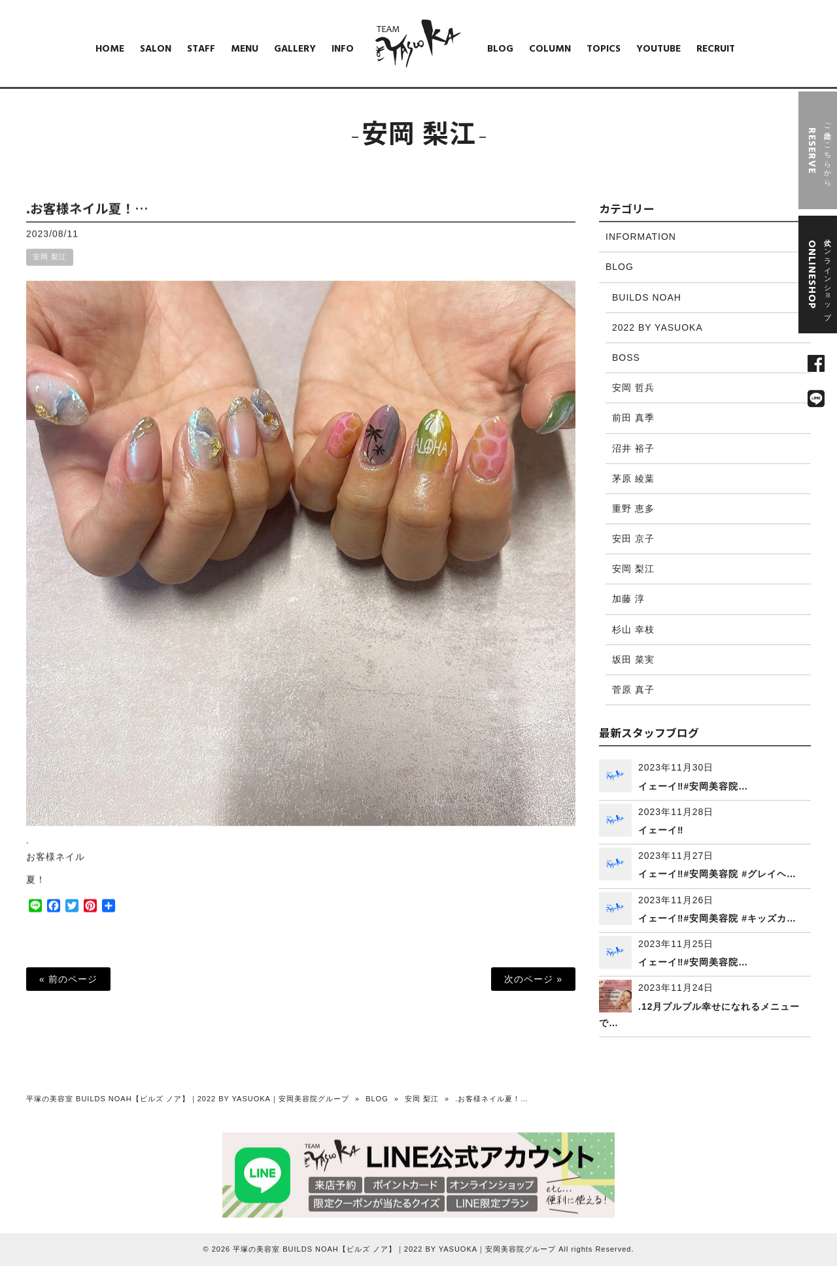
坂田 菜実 (633, 659)
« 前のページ (68, 979)
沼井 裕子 (633, 448)
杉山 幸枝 (633, 629)
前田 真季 (633, 417)
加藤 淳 (628, 598)
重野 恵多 (633, 508)
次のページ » (533, 979)
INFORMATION (641, 236)
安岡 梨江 (50, 269)
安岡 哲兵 (633, 387)
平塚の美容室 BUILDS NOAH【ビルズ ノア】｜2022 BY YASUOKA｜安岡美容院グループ (187, 1099)
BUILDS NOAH (646, 297)
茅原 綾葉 (633, 478)
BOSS (626, 357)
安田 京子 (633, 538)
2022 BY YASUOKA (657, 327)
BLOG (620, 266)
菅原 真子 (633, 689)
